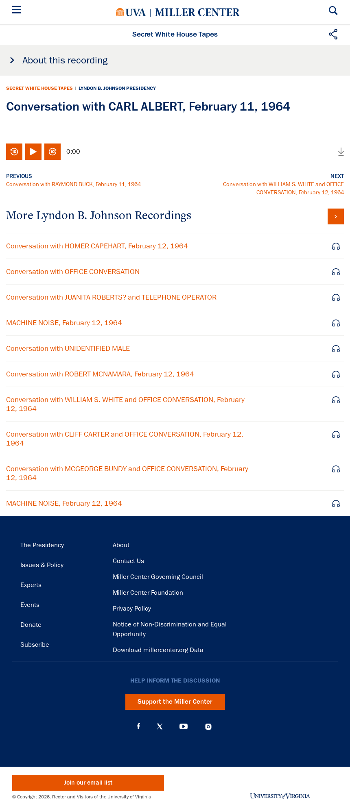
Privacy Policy (132, 608)
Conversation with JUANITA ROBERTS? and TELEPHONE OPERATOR (111, 297)
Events (29, 605)
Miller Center (197, 12)
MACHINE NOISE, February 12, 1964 (64, 322)
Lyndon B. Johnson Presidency (117, 88)
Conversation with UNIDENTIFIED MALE (68, 348)
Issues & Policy (41, 565)
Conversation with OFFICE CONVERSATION (73, 271)
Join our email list (88, 783)
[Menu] (18, 11)
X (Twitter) (160, 726)
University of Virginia (131, 12)
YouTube (183, 726)
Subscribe (34, 645)
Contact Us (128, 561)
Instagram (208, 726)
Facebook (138, 726)
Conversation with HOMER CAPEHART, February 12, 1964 (97, 245)
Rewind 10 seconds (14, 152)
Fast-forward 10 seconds (52, 152)
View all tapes (336, 216)
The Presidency (42, 545)
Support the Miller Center (175, 702)
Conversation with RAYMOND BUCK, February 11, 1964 (73, 184)
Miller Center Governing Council (158, 577)
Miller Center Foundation (148, 593)
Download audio (341, 152)
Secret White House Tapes (39, 88)
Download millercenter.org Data (158, 650)
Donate (31, 625)
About (121, 545)
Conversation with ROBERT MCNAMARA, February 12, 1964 (100, 374)
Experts (31, 585)
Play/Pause (33, 152)
